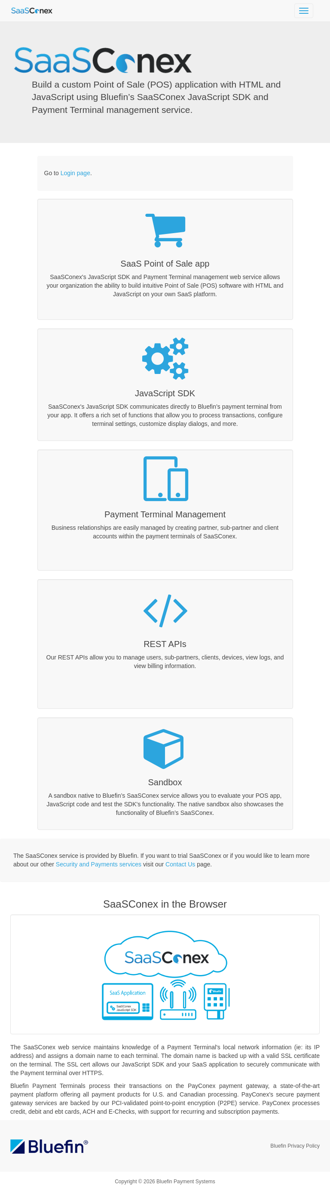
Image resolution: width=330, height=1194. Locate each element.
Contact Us (180, 864)
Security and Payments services (98, 864)
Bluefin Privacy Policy (295, 1146)
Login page (75, 173)
